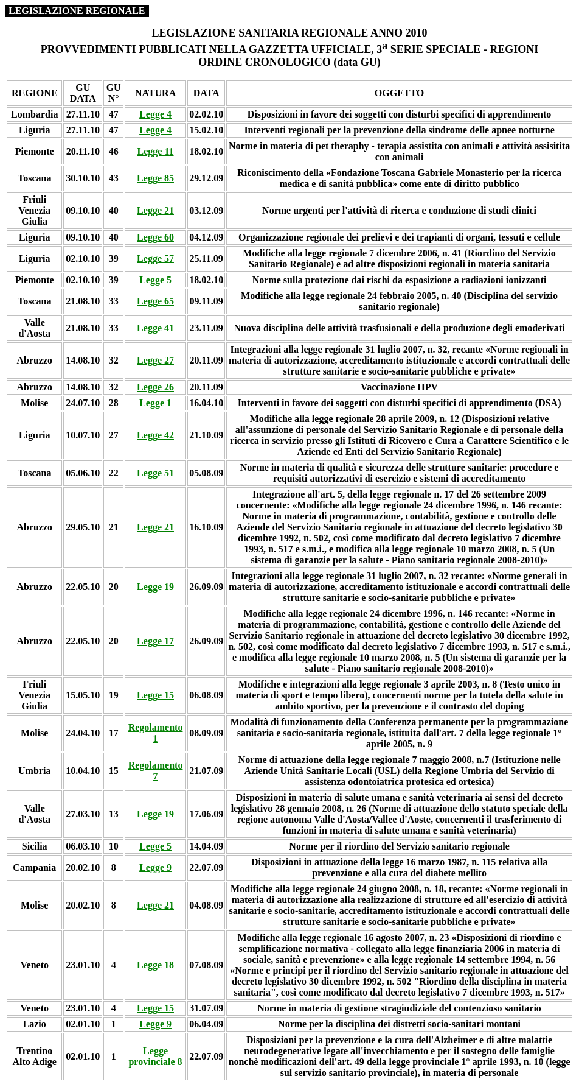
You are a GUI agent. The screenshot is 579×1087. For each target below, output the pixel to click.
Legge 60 (155, 237)
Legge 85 (155, 178)
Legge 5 (155, 280)
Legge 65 (155, 301)
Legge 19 (155, 587)
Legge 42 (155, 435)
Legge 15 (155, 695)
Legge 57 (155, 258)
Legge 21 (155, 210)
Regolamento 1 (155, 733)
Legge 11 (155, 151)
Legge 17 (155, 641)
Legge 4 (155, 114)
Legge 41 (155, 328)
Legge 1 (155, 403)
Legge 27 (155, 360)
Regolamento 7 (155, 770)
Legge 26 (155, 387)
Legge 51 (155, 473)
